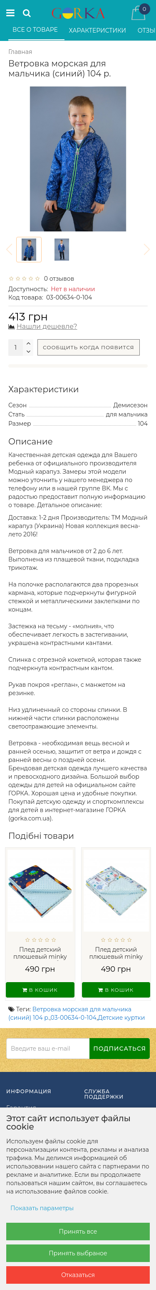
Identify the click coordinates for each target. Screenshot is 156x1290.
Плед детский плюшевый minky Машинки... (116, 956)
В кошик (40, 990)
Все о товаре (35, 29)
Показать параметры (42, 1208)
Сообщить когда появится (88, 347)
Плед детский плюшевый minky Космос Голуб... (40, 956)
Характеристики (98, 30)
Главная (20, 52)
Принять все (78, 1231)
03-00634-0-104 (74, 1017)
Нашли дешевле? (47, 326)
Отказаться (78, 1275)
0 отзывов (57, 278)
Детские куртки (121, 1017)
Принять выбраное (78, 1253)
